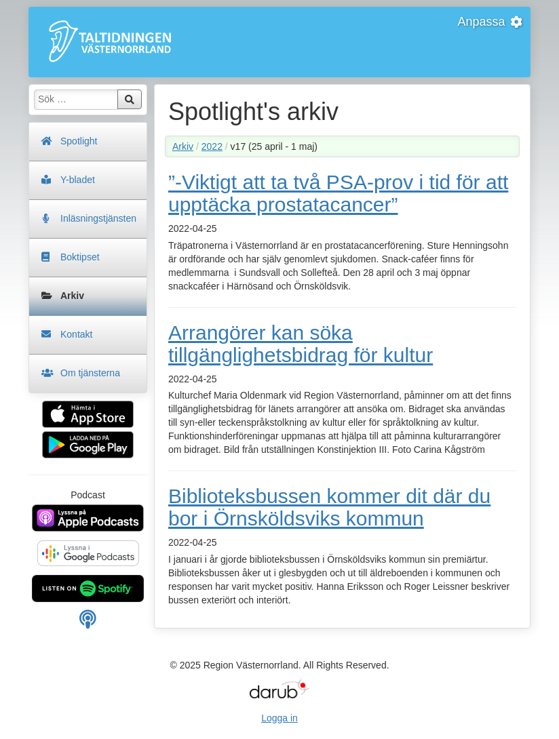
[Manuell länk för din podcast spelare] (87, 623)
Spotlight (78, 141)
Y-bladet (77, 179)
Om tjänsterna (90, 372)
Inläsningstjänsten (98, 218)
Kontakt (76, 334)
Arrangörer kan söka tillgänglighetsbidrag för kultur (300, 343)
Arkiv (72, 295)
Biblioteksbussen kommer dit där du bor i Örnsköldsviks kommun (329, 507)
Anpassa (490, 21)
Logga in (279, 718)
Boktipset (80, 257)
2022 (212, 146)
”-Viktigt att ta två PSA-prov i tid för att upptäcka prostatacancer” (338, 193)
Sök (129, 99)
